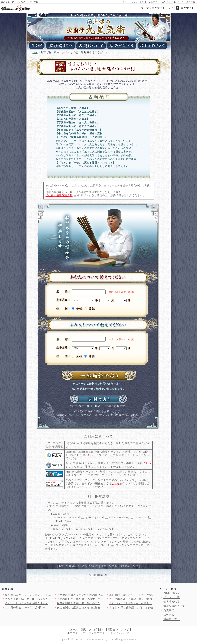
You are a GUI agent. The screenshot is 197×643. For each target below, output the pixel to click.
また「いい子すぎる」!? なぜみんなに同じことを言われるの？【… (150, 603)
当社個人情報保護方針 (59, 195)
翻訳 (83, 629)
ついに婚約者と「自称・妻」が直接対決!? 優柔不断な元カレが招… (149, 599)
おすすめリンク (128, 566)
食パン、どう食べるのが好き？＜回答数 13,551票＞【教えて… (43, 603)
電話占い (112, 629)
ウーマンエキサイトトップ (157, 7)
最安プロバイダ (119, 632)
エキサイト (187, 7)
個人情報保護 (171, 601)
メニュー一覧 (188, 2)
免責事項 (168, 610)
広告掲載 (168, 614)
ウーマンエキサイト (95, 632)
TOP (35, 52)
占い (164, 2)
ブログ (93, 629)
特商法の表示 (171, 619)
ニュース (72, 629)
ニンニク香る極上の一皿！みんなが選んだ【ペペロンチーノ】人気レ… (48, 599)
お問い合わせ (171, 592)
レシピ (143, 2)
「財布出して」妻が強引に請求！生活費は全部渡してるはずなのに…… (100, 599)
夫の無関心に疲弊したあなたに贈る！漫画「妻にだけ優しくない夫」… (100, 607)
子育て (125, 2)
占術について (90, 566)
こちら (89, 455)
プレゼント (174, 2)
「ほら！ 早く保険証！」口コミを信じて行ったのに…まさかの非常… (151, 607)
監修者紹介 (73, 566)
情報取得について (174, 606)
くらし (134, 2)
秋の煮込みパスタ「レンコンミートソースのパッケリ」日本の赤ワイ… (48, 594)
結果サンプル (109, 566)
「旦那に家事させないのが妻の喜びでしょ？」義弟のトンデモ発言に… (100, 594)
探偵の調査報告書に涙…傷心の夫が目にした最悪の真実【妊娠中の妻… (100, 603)
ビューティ (154, 2)
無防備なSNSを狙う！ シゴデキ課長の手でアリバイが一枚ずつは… (151, 594)
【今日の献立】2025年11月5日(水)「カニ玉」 (32, 607)
